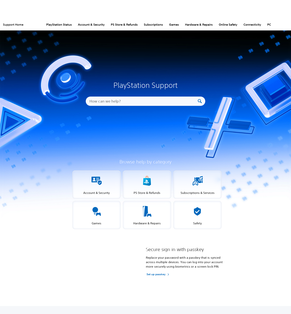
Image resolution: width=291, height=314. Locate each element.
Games (174, 24)
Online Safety (228, 24)
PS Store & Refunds (124, 24)
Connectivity (252, 24)
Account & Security (91, 24)
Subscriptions (153, 24)
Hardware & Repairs (199, 24)
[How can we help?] (143, 101)
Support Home (13, 24)
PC (269, 24)
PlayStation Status (59, 24)
